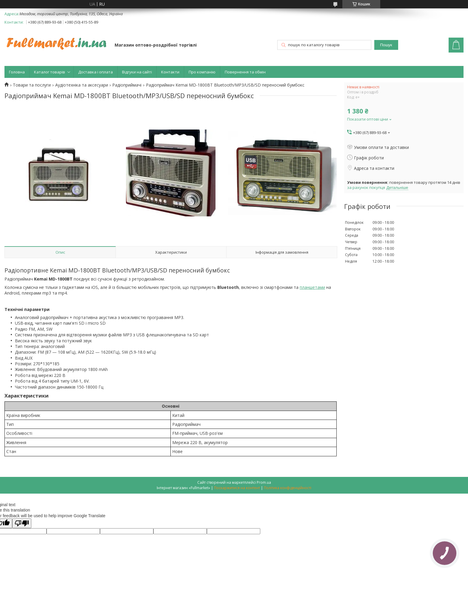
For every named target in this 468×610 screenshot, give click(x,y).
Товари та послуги (32, 85)
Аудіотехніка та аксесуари (81, 85)
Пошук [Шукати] (386, 45)
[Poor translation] (21, 523)
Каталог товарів (49, 72)
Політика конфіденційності (287, 487)
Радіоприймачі (126, 85)
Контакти (170, 72)
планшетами (312, 287)
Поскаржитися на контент (237, 487)
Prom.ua (264, 482)
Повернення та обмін (245, 72)
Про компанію (202, 72)
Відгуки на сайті (137, 72)
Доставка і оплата (95, 72)
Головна (17, 72)
